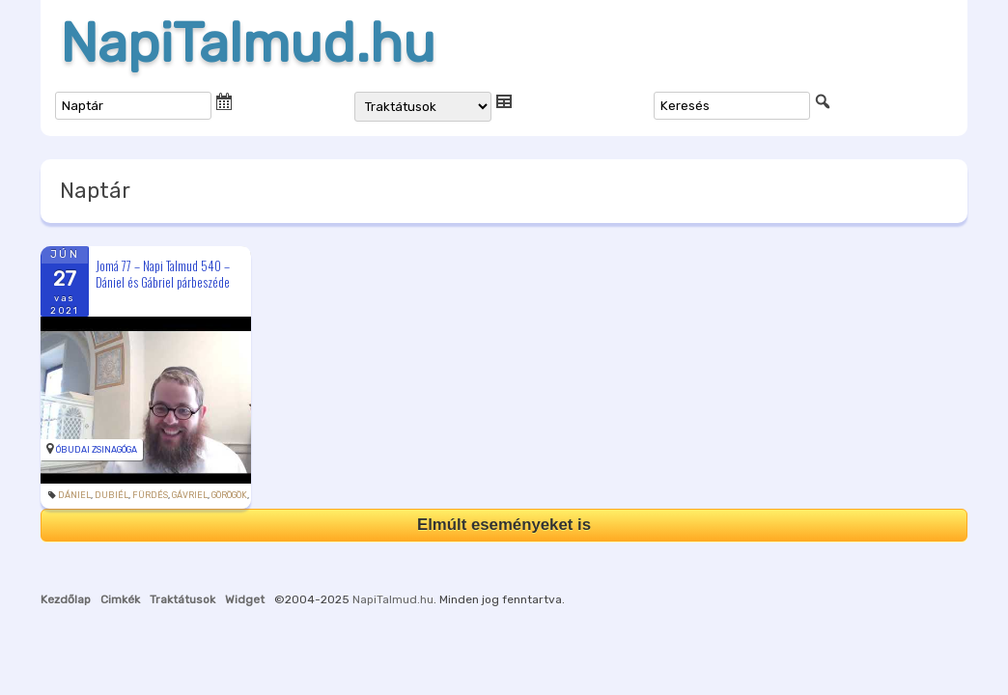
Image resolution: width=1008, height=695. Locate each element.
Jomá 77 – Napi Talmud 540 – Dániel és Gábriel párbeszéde (163, 274)
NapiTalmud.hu (247, 43)
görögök (229, 495)
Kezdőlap (66, 599)
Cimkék (120, 599)
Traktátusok (182, 599)
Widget (245, 599)
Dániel (74, 495)
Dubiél (111, 495)
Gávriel (190, 495)
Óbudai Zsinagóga (96, 450)
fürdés (150, 495)
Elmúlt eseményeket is (504, 524)
